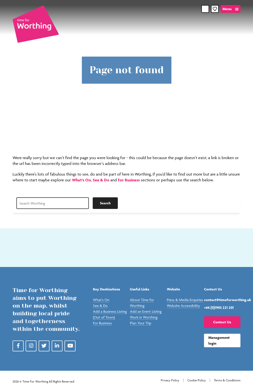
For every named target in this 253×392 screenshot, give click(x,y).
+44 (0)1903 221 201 (219, 307)
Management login (219, 340)
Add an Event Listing (146, 311)
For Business (129, 180)
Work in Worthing (143, 317)
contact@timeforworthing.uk (222, 299)
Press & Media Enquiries (185, 299)
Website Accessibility (183, 305)
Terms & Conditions (227, 380)
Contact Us (222, 322)
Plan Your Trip (140, 323)
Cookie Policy (196, 380)
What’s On (101, 299)
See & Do (101, 180)
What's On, (82, 180)
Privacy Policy (170, 380)
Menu (227, 9)
